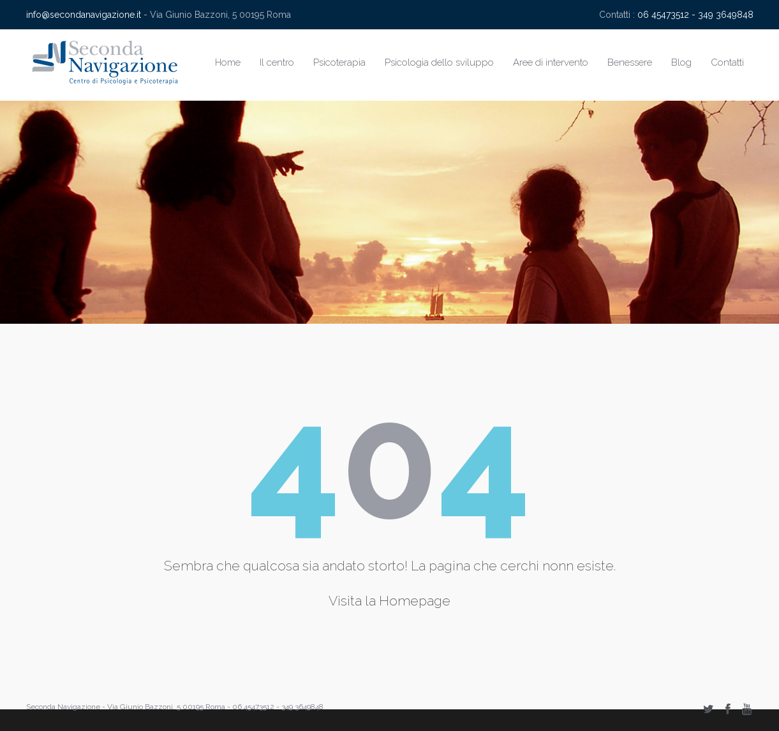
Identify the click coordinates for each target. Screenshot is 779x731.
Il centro (277, 62)
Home (228, 62)
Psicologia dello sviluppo (439, 62)
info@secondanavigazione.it (83, 15)
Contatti (727, 62)
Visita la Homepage (389, 601)
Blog (681, 62)
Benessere (629, 62)
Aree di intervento (550, 62)
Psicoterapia (339, 62)
